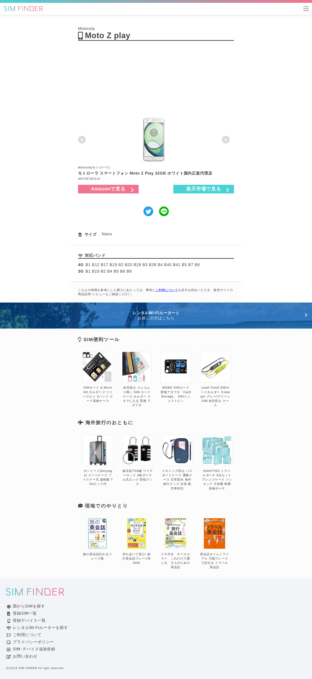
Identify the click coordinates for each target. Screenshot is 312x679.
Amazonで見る (108, 188)
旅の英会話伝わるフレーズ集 (97, 539)
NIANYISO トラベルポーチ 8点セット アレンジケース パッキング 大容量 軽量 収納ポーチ (217, 462)
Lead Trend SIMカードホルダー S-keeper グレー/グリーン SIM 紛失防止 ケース (215, 379)
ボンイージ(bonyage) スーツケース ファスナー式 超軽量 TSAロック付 (98, 460)
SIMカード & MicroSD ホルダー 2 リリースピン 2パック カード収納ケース (98, 377)
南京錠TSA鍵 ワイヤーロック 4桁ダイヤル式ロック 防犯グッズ (137, 460)
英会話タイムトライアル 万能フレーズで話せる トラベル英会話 (214, 543)
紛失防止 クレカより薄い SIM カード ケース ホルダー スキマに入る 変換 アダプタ (136, 379)
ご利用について (167, 290)
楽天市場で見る (203, 188)
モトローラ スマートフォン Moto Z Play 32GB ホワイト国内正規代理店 (145, 173)
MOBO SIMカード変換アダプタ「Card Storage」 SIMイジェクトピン (176, 377)
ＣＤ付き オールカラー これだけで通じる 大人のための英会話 (175, 543)
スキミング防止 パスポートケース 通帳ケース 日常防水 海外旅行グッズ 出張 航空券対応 (177, 462)
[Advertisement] (156, 81)
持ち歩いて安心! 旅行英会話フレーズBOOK (136, 541)
